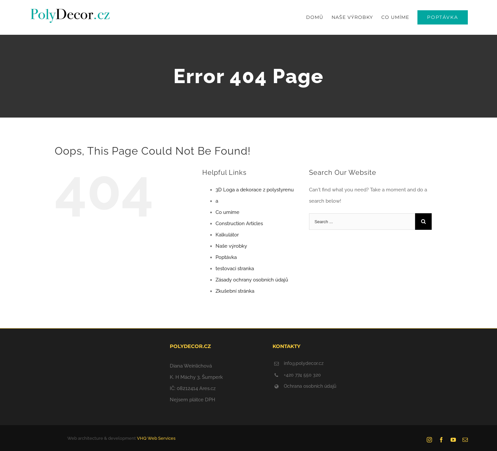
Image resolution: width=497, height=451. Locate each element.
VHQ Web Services (156, 438)
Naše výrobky (231, 246)
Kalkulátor (227, 235)
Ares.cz (207, 388)
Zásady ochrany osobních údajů (252, 280)
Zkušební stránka (235, 291)
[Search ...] (362, 221)
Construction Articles (239, 223)
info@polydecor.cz (304, 363)
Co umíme (227, 212)
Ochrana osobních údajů (310, 386)
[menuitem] (319, 17)
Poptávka (226, 257)
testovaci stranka (235, 269)
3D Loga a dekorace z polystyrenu (255, 190)
